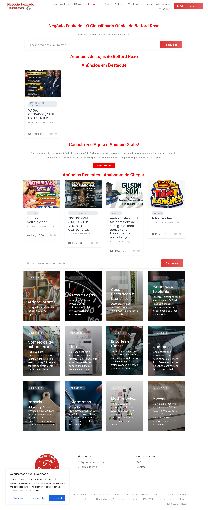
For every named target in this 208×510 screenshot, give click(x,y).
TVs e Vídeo (149, 499)
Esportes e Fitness (120, 343)
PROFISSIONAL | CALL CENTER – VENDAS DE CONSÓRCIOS (79, 224)
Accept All (57, 498)
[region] (37, 486)
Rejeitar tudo (38, 498)
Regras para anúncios (92, 462)
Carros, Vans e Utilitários (37, 104)
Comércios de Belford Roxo (66, 4)
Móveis (159, 398)
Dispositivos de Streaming (110, 499)
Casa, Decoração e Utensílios (122, 294)
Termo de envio (88, 466)
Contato (141, 466)
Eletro (74, 346)
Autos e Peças (82, 295)
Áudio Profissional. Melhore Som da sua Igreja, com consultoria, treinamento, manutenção (124, 227)
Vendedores (134, 4)
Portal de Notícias (114, 4)
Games (159, 346)
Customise (18, 498)
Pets (162, 499)
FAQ (139, 462)
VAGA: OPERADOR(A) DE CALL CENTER (41, 114)
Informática (80, 401)
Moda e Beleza (124, 398)
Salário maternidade (37, 220)
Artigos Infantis (41, 302)
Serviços (32, 213)
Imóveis (35, 401)
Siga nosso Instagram (158, 4)
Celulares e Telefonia (163, 289)
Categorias (91, 4)
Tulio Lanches (162, 218)
